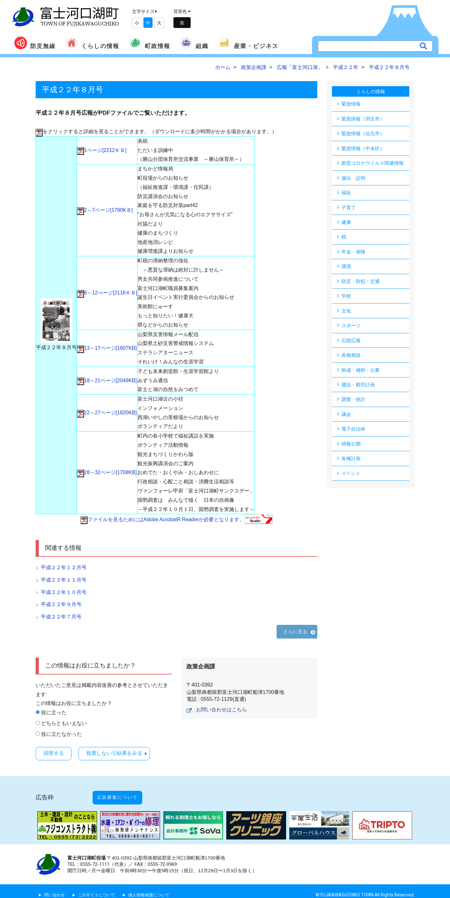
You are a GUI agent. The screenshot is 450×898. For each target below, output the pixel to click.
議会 (346, 417)
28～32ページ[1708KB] (107, 472)
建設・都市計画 (359, 387)
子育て (349, 208)
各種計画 (351, 462)
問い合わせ (55, 887)
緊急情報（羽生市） (364, 118)
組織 (194, 43)
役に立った (54, 712)
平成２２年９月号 (61, 604)
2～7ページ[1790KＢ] (105, 210)
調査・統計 (354, 402)
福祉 (346, 193)
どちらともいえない (64, 723)
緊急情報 (351, 104)
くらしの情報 (92, 43)
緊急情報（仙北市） (364, 133)
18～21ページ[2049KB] (107, 380)
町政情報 (149, 43)
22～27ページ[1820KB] (107, 412)
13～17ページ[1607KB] (107, 348)
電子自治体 (354, 432)
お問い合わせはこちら (221, 709)
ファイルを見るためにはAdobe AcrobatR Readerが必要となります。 (176, 519)
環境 (346, 268)
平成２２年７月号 (61, 616)
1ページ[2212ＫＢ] (101, 150)
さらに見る (295, 631)
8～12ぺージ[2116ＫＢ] (107, 292)
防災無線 (35, 43)
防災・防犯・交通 (361, 283)
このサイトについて (100, 887)
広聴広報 (351, 343)
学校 (346, 298)
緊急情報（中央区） (364, 148)
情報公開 (351, 447)
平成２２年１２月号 (64, 567)
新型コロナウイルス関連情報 (374, 163)
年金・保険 (354, 253)
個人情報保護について (155, 887)
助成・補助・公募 (361, 373)
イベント (351, 477)
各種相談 (351, 358)
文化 (346, 313)
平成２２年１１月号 (64, 580)
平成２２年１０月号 (64, 592)
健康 (346, 223)
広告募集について (124, 793)
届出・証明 (354, 178)
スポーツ (351, 328)
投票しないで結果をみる (122, 753)
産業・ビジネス (248, 43)
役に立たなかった (61, 734)
